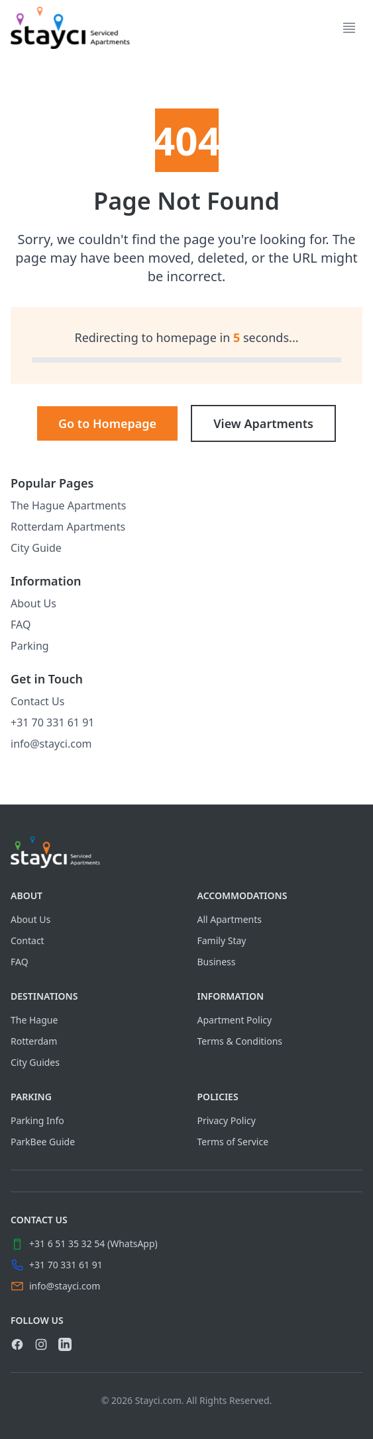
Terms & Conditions (240, 1041)
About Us (33, 603)
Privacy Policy (226, 1120)
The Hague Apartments (68, 505)
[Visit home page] (186, 852)
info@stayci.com (51, 743)
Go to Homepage (107, 423)
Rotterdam (34, 1041)
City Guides (35, 1062)
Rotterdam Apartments (68, 526)
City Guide (36, 548)
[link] (70, 28)
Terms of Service (233, 1141)
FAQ (20, 624)
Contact (27, 940)
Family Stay (221, 940)
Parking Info (37, 1120)
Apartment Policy (234, 1020)
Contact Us (37, 701)
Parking (30, 645)
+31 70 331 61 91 (52, 722)
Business (216, 961)
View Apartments (263, 423)
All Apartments (229, 919)
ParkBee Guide (43, 1141)
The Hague (34, 1020)
